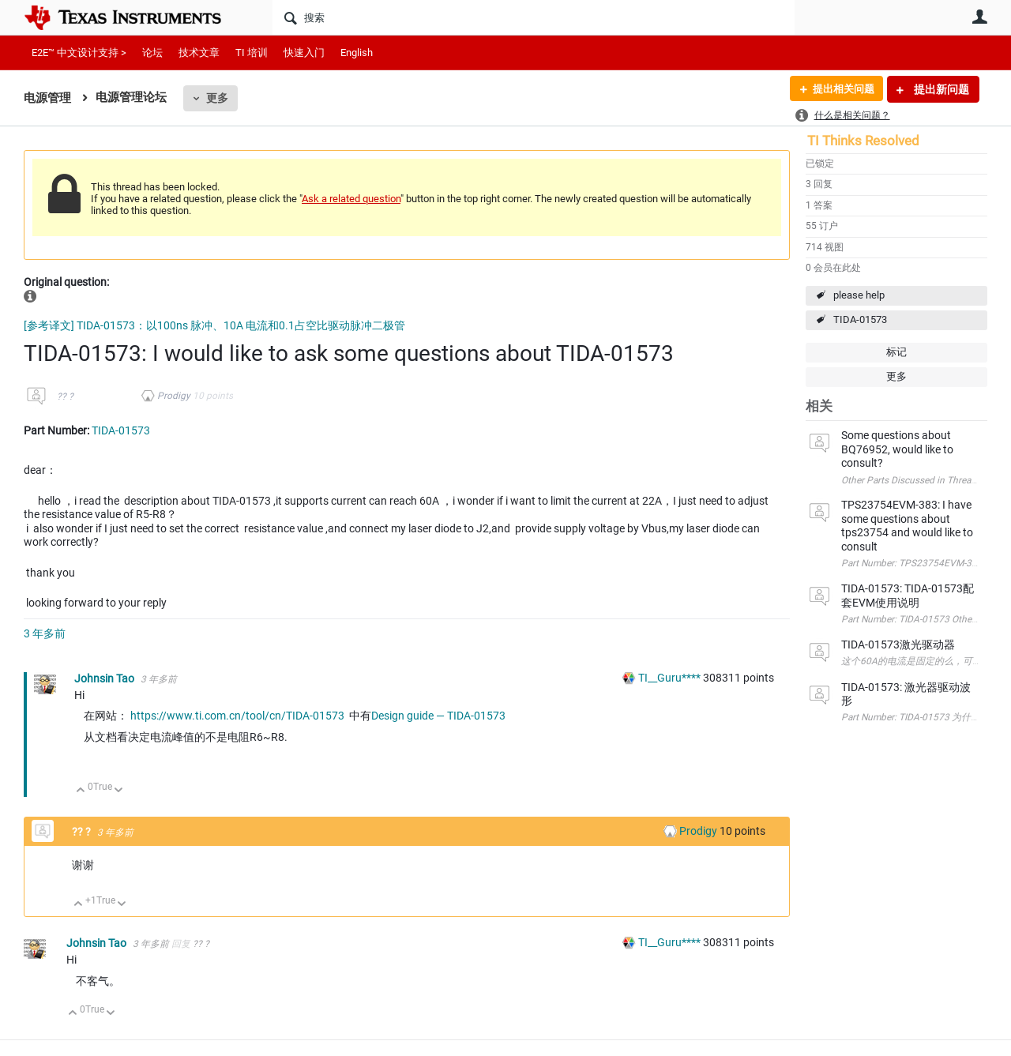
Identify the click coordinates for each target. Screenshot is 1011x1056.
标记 (896, 352)
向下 (119, 791)
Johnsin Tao (105, 678)
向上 (81, 791)
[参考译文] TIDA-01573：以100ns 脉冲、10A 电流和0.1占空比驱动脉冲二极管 (214, 325)
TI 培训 (251, 52)
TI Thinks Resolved (863, 140)
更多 (217, 98)
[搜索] (533, 17)
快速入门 (304, 52)
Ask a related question (351, 199)
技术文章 (199, 52)
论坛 (152, 52)
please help (859, 295)
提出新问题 (940, 89)
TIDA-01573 (860, 319)
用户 (979, 16)
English (356, 52)
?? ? (65, 396)
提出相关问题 (839, 89)
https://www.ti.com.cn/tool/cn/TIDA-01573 (237, 715)
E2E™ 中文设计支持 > (79, 52)
